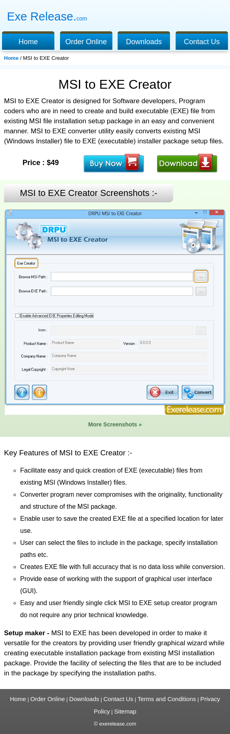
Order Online (86, 42)
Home (28, 42)
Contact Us (202, 42)
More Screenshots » (115, 424)
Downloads (144, 42)
